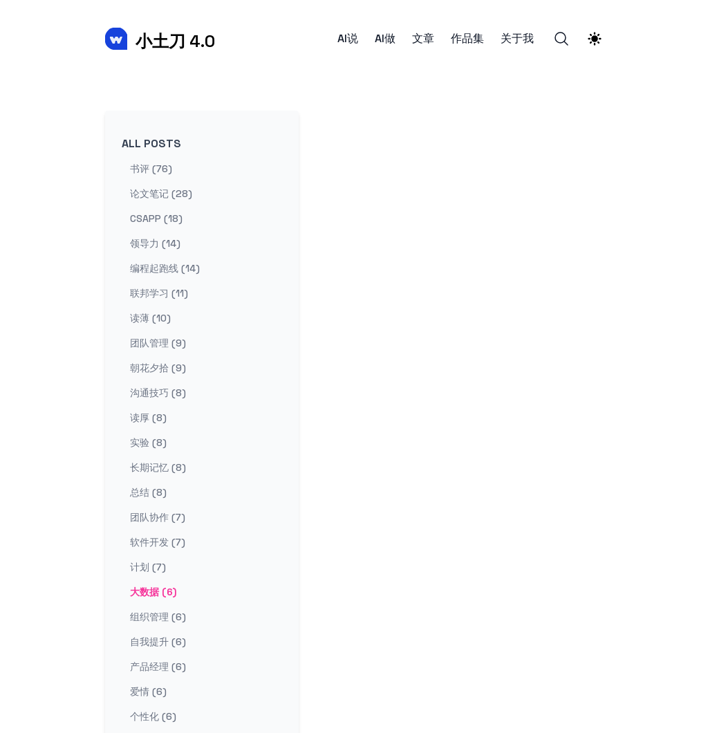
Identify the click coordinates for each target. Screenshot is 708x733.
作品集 (467, 39)
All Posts (151, 143)
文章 (423, 39)
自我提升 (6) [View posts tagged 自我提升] (158, 641)
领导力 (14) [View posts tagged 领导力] (155, 243)
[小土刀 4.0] (160, 39)
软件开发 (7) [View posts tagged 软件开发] (157, 542)
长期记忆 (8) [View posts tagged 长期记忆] (158, 467)
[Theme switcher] (594, 38)
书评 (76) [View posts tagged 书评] (151, 169)
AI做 (385, 39)
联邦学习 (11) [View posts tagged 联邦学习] (159, 293)
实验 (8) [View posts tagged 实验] (148, 442)
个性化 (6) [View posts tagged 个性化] (153, 716)
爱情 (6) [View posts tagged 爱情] (148, 691)
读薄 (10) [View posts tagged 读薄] (150, 318)
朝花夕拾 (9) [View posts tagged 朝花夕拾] (158, 368)
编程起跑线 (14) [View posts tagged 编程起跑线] (165, 268)
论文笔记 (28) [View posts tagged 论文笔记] (161, 193)
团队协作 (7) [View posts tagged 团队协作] (157, 517)
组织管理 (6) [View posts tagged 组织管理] (158, 617)
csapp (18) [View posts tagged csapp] (156, 218)
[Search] (561, 38)
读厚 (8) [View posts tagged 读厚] (148, 417)
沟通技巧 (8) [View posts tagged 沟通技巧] (158, 393)
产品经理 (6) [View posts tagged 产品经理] (158, 666)
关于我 (517, 39)
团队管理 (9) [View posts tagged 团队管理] (158, 343)
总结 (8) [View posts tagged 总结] (148, 492)
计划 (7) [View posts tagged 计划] (148, 567)
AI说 (347, 39)
